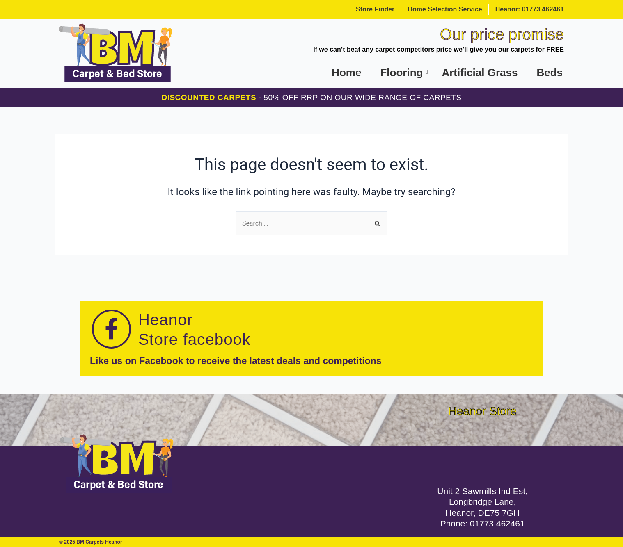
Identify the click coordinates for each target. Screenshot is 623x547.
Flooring (402, 72)
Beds (549, 72)
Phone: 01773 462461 (482, 523)
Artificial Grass (480, 72)
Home (346, 72)
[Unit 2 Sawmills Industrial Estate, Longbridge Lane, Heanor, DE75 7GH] (482, 449)
